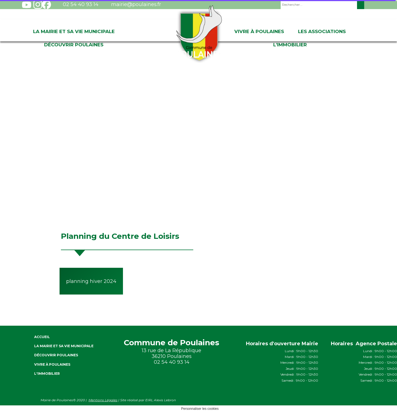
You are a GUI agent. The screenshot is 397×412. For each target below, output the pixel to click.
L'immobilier (290, 44)
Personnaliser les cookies (200, 409)
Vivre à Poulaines (259, 31)
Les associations (322, 31)
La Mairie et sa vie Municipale (74, 31)
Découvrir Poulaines (73, 44)
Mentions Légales (102, 400)
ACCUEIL (42, 337)
